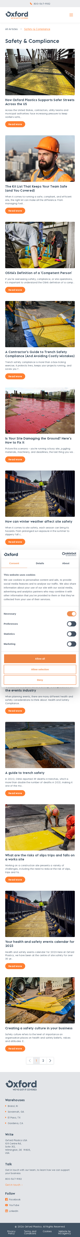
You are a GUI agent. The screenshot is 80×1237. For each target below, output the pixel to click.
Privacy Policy (11, 1232)
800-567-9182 (42, 3)
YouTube (12, 1205)
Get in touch (13, 1184)
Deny (40, 680)
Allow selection (40, 669)
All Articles (11, 29)
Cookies (47, 1231)
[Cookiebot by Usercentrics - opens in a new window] (62, 554)
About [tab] (65, 563)
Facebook (12, 1199)
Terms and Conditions (30, 1232)
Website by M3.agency (64, 1232)
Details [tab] (40, 563)
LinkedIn (11, 1211)
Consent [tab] (14, 563)
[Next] (50, 1060)
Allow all (40, 658)
